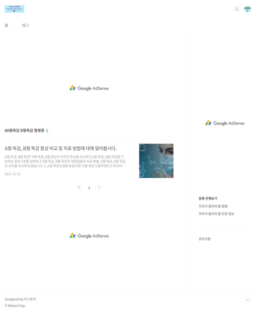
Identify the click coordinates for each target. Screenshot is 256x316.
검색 (237, 9)
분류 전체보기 (208, 198)
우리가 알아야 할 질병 (213, 206)
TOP (247, 300)
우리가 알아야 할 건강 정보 (216, 213)
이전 (79, 187)
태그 (25, 25)
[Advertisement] (89, 88)
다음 (99, 187)
